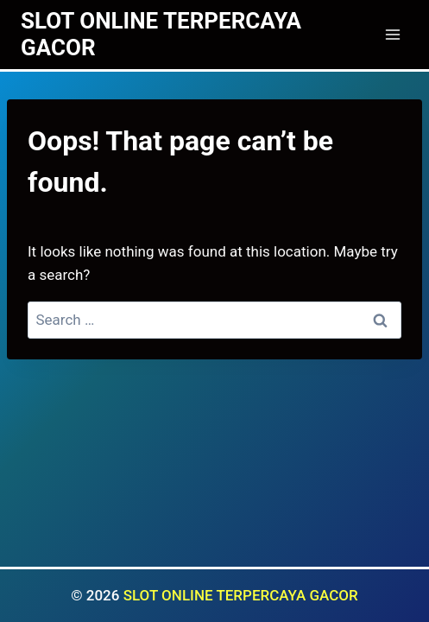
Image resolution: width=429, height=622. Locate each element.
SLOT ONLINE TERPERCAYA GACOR (240, 595)
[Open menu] (392, 34)
